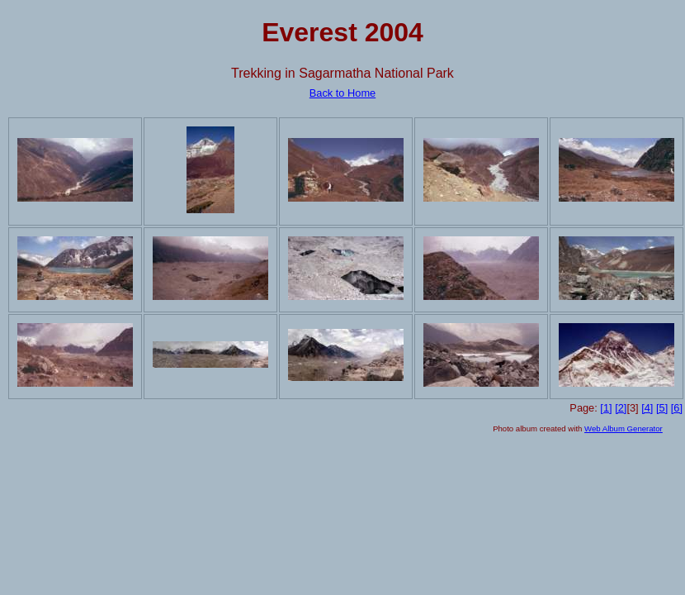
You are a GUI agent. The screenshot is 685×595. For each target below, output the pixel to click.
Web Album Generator (623, 428)
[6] (677, 408)
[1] (606, 408)
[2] (620, 408)
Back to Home (342, 93)
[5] (662, 408)
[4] (647, 408)
